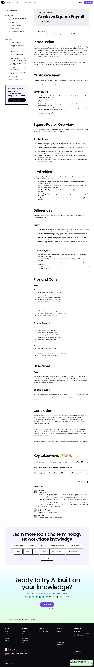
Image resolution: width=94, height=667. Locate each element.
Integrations (8, 636)
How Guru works (8, 634)
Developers (25, 638)
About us (59, 634)
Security (41, 636)
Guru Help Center (43, 631)
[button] (10, 2)
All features (7, 638)
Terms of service (9, 662)
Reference (11, 619)
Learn (23, 631)
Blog (23, 642)
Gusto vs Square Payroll (31, 619)
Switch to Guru (60, 642)
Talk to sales (88, 2)
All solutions (7, 640)
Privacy (26, 662)
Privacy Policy (80, 664)
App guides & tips (19, 619)
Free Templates (60, 644)
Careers (59, 631)
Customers (24, 634)
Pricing (35, 2)
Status (41, 634)
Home (6, 619)
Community (25, 640)
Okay (89, 662)
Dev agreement (19, 662)
